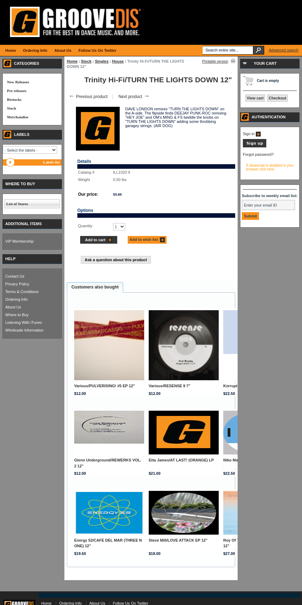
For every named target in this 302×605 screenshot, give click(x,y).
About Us (13, 307)
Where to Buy (17, 315)
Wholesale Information (24, 330)
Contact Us (14, 276)
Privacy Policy (17, 284)
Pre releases (16, 91)
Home (72, 61)
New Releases (18, 82)
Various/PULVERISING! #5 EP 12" (104, 386)
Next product (133, 96)
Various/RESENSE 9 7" (169, 386)
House (118, 61)
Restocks (14, 99)
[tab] (95, 287)
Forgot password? (258, 154)
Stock (86, 61)
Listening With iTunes (23, 322)
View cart (255, 98)
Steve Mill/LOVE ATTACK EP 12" (178, 540)
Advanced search (284, 50)
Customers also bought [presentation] (95, 287)
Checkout (277, 98)
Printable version (215, 61)
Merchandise (17, 117)
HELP (10, 259)
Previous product (88, 96)
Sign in (252, 134)
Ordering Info (16, 299)
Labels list (51, 162)
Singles (101, 61)
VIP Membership (19, 241)
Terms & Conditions (21, 292)
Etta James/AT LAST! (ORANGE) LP (181, 460)
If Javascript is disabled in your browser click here (270, 167)
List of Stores (17, 204)
